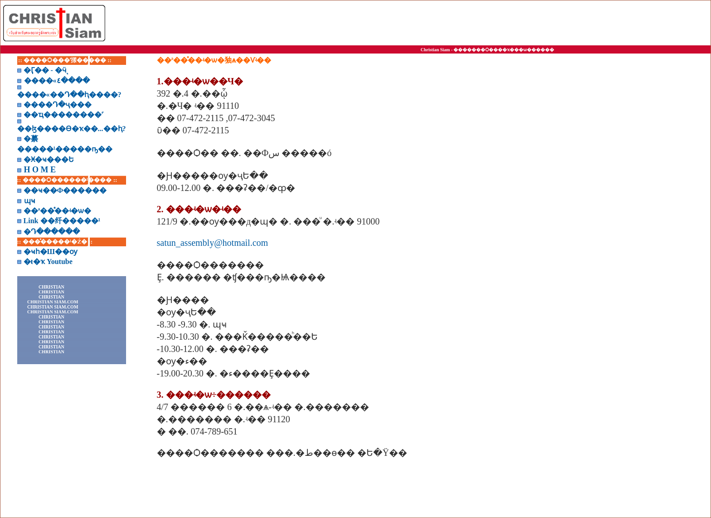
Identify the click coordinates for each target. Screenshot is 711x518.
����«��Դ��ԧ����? (69, 94)
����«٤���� (57, 80)
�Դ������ (52, 231)
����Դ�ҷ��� (58, 104)
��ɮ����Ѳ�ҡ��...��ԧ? (71, 128)
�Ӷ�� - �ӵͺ (45, 70)
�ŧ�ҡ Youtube (48, 261)
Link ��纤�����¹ (62, 221)
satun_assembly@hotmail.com (212, 243)
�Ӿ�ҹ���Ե (49, 159)
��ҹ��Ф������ (65, 190)
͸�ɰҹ (29, 201)
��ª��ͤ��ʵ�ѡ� (58, 211)
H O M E (40, 169)
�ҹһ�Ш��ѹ (51, 251)
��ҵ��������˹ (64, 114)
